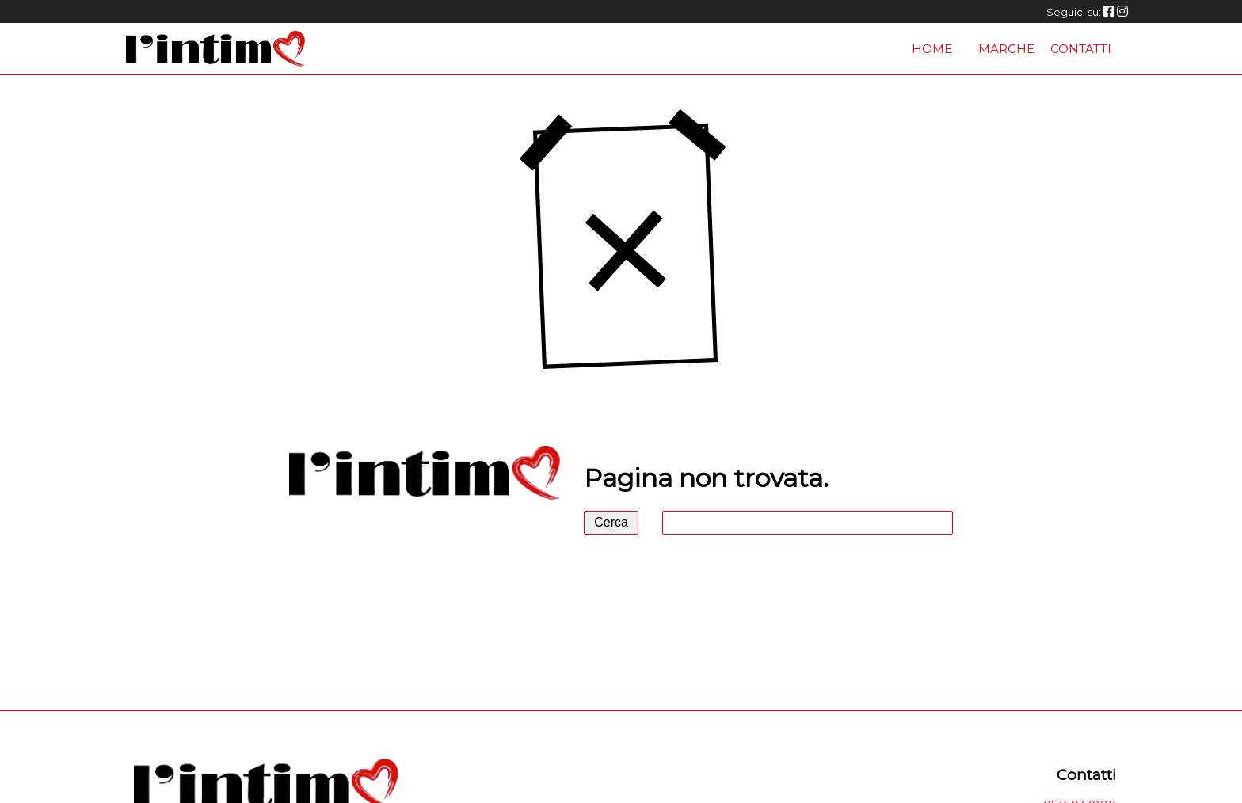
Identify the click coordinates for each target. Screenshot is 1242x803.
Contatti (1080, 48)
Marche (1006, 48)
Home (932, 48)
